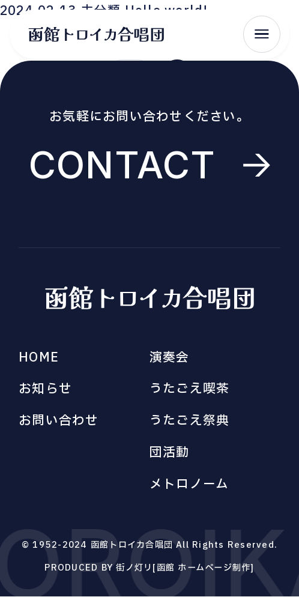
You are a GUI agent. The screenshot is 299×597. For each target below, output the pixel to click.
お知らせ (45, 389)
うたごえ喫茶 (189, 389)
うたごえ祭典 (189, 420)
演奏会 (170, 357)
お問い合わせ (58, 420)
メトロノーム (189, 484)
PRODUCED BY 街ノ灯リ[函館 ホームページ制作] (149, 568)
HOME (39, 357)
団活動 (170, 452)
